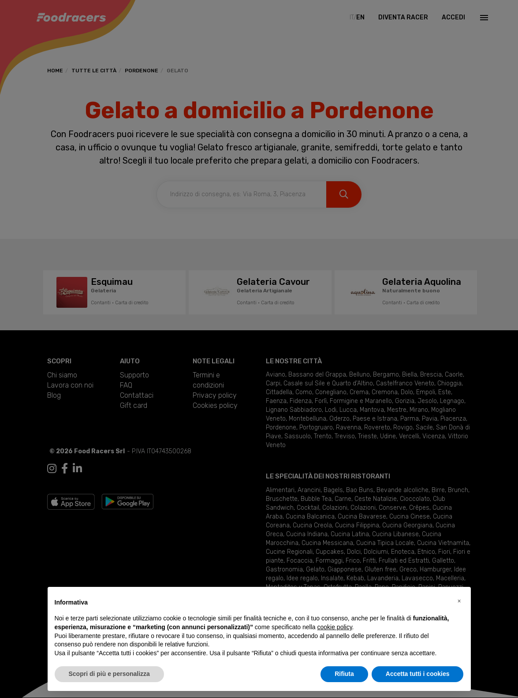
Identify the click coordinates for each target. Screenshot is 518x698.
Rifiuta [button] (344, 673)
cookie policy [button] (334, 627)
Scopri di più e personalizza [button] (109, 673)
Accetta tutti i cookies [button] (418, 673)
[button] (459, 601)
